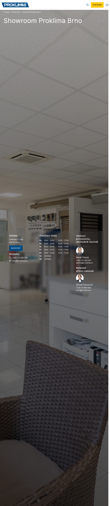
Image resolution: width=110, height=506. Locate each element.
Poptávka (97, 5)
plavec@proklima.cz (84, 263)
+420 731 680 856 (18, 258)
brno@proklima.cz (18, 261)
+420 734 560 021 (83, 260)
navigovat (16, 248)
